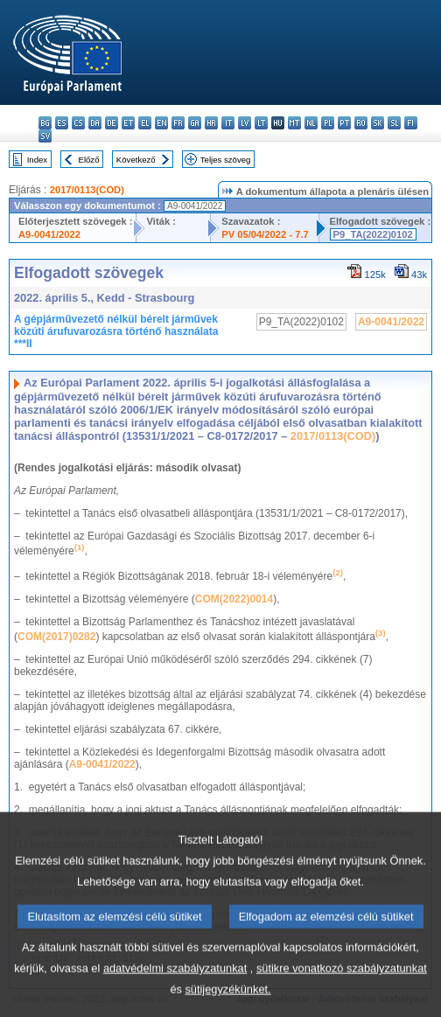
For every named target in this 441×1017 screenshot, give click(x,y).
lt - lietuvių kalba (261, 122)
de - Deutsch (111, 122)
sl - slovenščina (394, 122)
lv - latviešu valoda (244, 122)
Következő (136, 159)
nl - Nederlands (311, 122)
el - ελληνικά (144, 122)
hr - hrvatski (211, 122)
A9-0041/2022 (49, 234)
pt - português (344, 122)
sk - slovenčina (377, 122)
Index (37, 159)
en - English (161, 122)
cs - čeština (78, 122)
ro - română (361, 122)
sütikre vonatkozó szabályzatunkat (341, 993)
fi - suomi (410, 122)
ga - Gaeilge (194, 122)
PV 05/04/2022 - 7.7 (265, 234)
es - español (61, 122)
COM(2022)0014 (234, 599)
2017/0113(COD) (87, 190)
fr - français (178, 122)
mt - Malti (294, 122)
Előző (89, 159)
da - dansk (95, 122)
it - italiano (227, 122)
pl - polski (327, 122)
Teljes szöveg (225, 159)
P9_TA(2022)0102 (373, 234)
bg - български (45, 122)
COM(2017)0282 (56, 636)
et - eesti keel (128, 122)
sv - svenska (45, 136)
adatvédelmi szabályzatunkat (175, 993)
